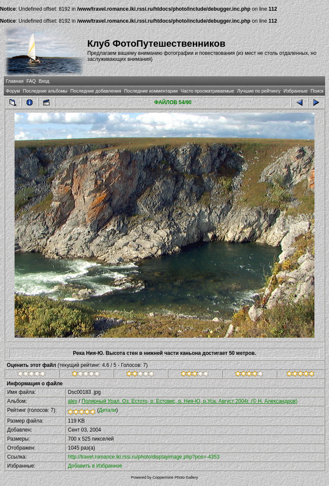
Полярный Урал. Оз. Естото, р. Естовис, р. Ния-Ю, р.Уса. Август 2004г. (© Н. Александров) (190, 401)
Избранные (296, 90)
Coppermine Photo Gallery (175, 477)
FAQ (31, 81)
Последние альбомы (45, 90)
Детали (107, 410)
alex (72, 401)
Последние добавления (95, 90)
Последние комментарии (151, 90)
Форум (13, 90)
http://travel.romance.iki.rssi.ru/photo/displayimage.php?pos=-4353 (143, 457)
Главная (15, 81)
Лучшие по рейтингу (259, 90)
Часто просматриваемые (207, 90)
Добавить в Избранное (95, 466)
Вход (44, 81)
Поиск (317, 90)
